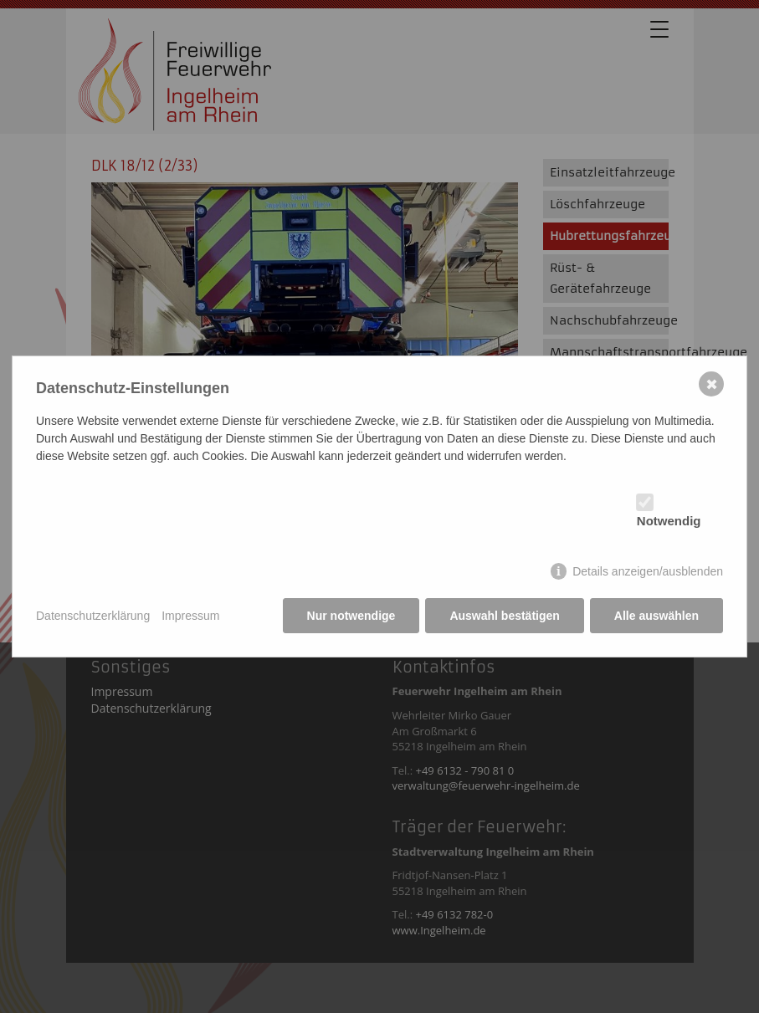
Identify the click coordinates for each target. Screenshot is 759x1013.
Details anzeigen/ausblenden (647, 571)
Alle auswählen (656, 615)
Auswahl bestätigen (504, 615)
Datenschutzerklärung (93, 615)
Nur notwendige (351, 615)
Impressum (190, 615)
